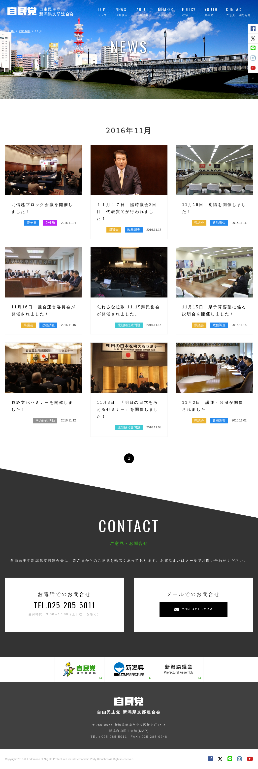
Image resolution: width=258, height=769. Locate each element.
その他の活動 (45, 420)
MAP (143, 731)
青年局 (31, 223)
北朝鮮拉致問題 (129, 325)
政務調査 (133, 230)
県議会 (114, 230)
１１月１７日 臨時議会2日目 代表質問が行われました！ (127, 212)
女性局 (50, 223)
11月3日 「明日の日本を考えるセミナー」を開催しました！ (128, 409)
